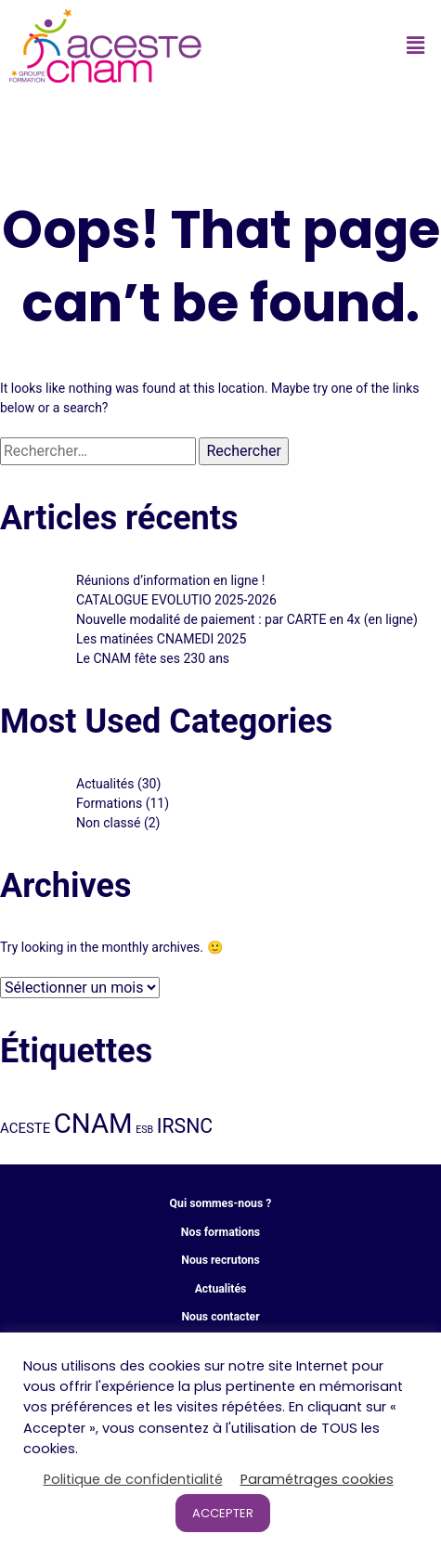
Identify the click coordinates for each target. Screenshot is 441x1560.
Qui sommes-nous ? (221, 1203)
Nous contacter (220, 1316)
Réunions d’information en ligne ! (170, 580)
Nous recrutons (220, 1260)
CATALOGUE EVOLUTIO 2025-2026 (176, 599)
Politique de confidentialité (133, 1479)
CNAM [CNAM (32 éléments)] (93, 1123)
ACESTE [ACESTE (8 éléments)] (25, 1128)
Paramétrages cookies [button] (317, 1479)
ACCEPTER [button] (222, 1513)
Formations (109, 803)
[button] (416, 45)
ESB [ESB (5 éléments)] (144, 1130)
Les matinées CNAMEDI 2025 (161, 638)
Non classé (108, 822)
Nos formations (220, 1232)
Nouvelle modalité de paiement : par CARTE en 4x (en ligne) (247, 619)
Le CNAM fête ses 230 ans (152, 658)
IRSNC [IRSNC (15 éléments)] (185, 1126)
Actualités (105, 783)
